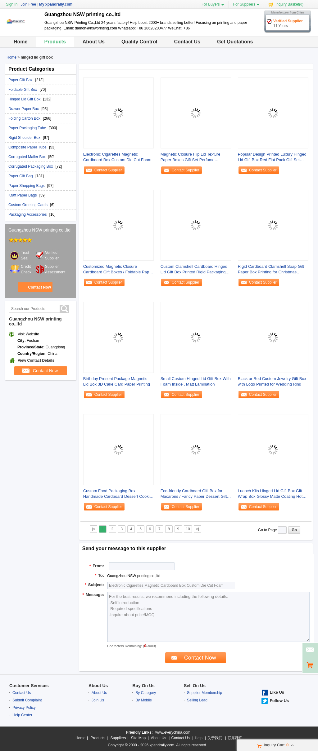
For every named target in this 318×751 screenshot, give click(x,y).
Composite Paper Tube (28, 147)
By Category (145, 693)
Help (198, 738)
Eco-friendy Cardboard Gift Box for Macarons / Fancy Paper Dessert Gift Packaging (194, 493)
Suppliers (118, 738)
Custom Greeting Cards (28, 205)
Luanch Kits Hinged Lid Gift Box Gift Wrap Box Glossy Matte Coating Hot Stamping (270, 493)
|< (93, 529)
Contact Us (187, 41)
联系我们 (235, 738)
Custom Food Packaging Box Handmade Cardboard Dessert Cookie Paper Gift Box (117, 493)
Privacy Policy (24, 707)
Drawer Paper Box (24, 109)
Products (55, 41)
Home (20, 41)
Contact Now (39, 287)
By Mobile (143, 700)
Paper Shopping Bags (27, 185)
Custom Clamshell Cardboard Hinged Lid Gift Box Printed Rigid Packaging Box (194, 269)
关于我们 (214, 738)
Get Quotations (235, 41)
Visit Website (28, 334)
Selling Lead (197, 700)
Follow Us (279, 700)
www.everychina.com (172, 732)
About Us (94, 41)
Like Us (277, 692)
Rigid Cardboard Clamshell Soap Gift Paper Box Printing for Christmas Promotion (271, 269)
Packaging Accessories (28, 214)
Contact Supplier (108, 170)
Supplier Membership (204, 693)
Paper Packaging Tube (27, 128)
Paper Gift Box (21, 80)
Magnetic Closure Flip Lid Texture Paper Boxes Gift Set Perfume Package (190, 157)
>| (197, 529)
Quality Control (139, 41)
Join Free (28, 4)
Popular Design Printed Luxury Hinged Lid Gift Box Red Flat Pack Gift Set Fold (272, 157)
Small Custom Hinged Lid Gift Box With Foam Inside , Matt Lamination (196, 381)
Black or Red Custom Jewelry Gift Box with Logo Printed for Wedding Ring (272, 381)
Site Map (138, 738)
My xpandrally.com (55, 4)
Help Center (22, 715)
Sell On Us (195, 685)
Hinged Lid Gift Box (25, 99)
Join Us (98, 700)
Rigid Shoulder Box (24, 137)
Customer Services (29, 685)
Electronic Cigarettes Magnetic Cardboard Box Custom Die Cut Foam (117, 157)
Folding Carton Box (24, 118)
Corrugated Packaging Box (31, 166)
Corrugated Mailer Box (27, 157)
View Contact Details (36, 360)
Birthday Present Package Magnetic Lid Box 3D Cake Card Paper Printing (116, 381)
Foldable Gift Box (23, 89)
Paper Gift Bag (21, 176)
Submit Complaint (27, 700)
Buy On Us (143, 685)
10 (188, 529)
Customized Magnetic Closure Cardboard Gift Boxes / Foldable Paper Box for (118, 269)
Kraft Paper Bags (23, 195)
